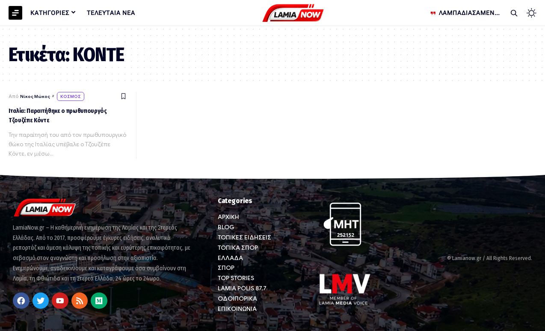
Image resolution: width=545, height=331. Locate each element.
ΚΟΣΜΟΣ (74, 97)
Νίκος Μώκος (36, 97)
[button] (513, 13)
